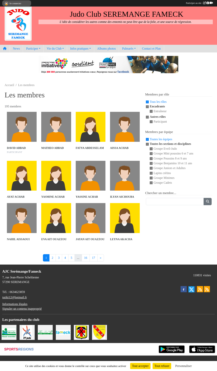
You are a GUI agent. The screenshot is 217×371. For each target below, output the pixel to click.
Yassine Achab (87, 196)
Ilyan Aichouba (122, 196)
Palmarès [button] (127, 48)
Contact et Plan (151, 48)
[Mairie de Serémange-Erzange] (81, 332)
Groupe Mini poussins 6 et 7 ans (173, 153)
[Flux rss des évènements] (207, 289)
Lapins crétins (162, 173)
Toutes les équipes (161, 139)
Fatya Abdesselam (90, 147)
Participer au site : (199, 3)
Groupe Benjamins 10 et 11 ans (173, 163)
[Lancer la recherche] (208, 201)
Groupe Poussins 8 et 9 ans (170, 158)
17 (93, 257)
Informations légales (14, 304)
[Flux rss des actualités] (200, 289)
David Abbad (16, 147)
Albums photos (106, 48)
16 (85, 257)
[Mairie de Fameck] (63, 332)
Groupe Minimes (164, 177)
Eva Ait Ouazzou (54, 239)
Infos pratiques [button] (79, 48)
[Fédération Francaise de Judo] (27, 332)
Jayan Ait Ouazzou (90, 239)
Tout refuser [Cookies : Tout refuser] (162, 366)
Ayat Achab (16, 196)
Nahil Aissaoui (18, 239)
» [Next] (100, 257)
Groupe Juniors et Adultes (170, 168)
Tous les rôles (158, 101)
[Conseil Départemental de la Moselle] (9, 332)
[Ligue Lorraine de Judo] (99, 332)
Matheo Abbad (52, 147)
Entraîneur (160, 111)
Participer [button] (32, 48)
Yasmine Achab (52, 196)
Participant (160, 121)
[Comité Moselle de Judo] (45, 332)
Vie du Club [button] (54, 48)
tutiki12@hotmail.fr (14, 297)
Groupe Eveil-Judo (165, 148)
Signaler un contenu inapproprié (22, 308)
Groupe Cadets (163, 182)
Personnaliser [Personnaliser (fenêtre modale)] (183, 366)
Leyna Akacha (121, 239)
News (16, 48)
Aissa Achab (119, 147)
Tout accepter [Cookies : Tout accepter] (140, 366)
